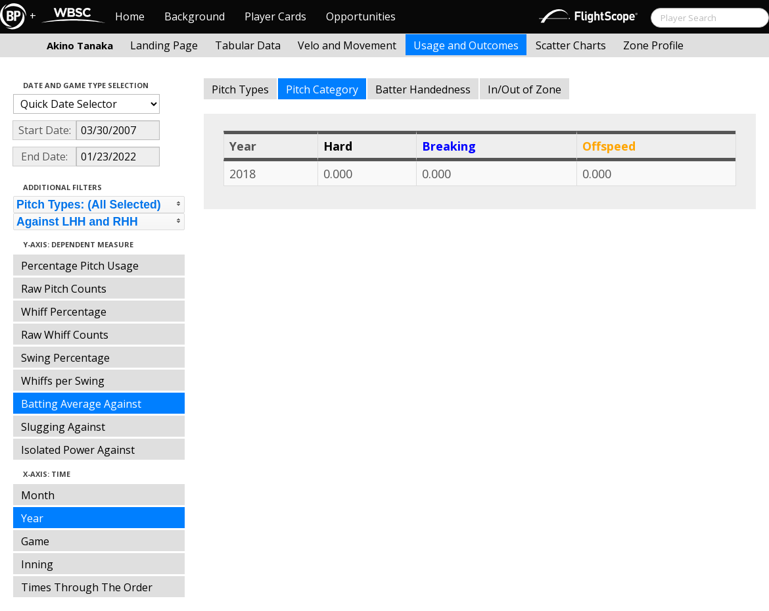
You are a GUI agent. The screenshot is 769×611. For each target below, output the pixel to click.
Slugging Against (63, 427)
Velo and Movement (347, 45)
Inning (37, 564)
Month (38, 495)
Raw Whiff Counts (64, 335)
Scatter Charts (571, 45)
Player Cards (275, 16)
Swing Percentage (65, 358)
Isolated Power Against (78, 450)
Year (32, 518)
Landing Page (164, 45)
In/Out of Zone (524, 89)
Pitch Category (322, 89)
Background (194, 16)
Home (130, 16)
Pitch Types (240, 89)
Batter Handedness (423, 89)
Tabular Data (248, 45)
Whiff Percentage (63, 312)
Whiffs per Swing (63, 381)
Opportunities (361, 16)
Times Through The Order (86, 587)
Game (35, 541)
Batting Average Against (81, 404)
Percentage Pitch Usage (80, 265)
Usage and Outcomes (466, 45)
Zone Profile (653, 45)
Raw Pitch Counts (63, 288)
